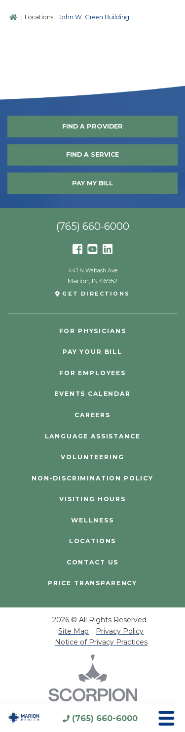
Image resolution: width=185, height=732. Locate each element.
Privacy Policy (120, 631)
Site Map (73, 631)
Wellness (92, 520)
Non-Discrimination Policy (92, 478)
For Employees (92, 373)
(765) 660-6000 (105, 718)
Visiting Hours (92, 499)
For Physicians (92, 331)
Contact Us (92, 562)
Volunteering (92, 457)
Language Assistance (93, 436)
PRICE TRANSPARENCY (92, 583)
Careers (92, 415)
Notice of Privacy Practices (101, 642)
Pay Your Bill (92, 352)
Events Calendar (92, 394)
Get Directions (96, 294)
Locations (39, 17)
